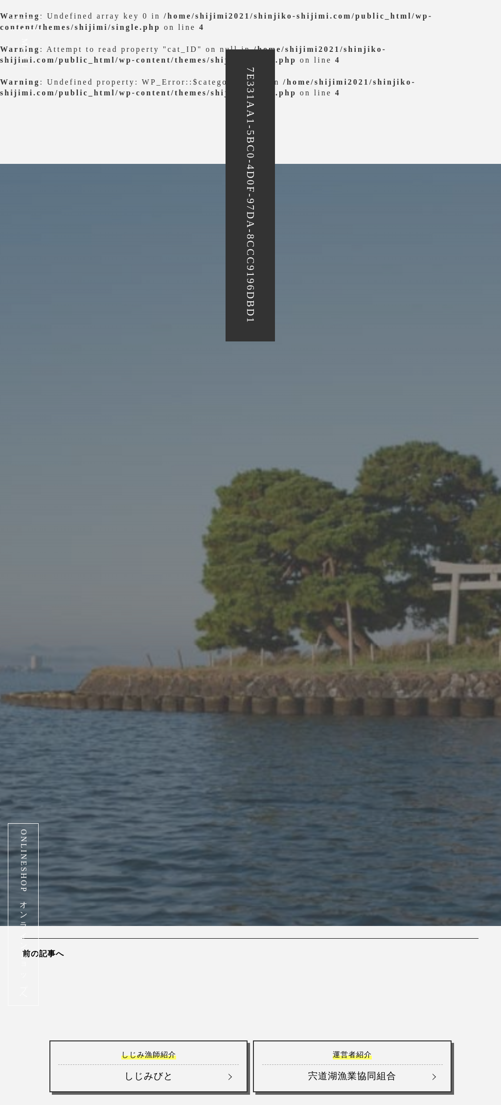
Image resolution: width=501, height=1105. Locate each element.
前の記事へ (43, 953)
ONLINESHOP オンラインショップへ (24, 914)
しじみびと (148, 1065)
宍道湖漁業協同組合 (352, 1065)
